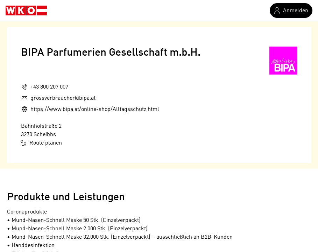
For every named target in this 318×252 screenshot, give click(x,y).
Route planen (41, 142)
